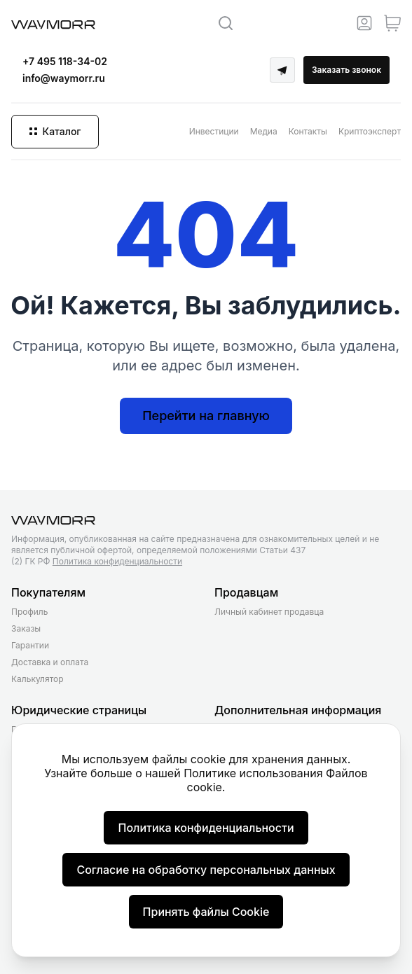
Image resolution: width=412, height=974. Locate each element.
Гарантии (30, 645)
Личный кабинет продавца (269, 611)
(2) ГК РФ (96, 561)
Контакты (308, 131)
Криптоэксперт (369, 131)
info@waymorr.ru (63, 78)
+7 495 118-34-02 (64, 61)
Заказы (26, 628)
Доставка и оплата (49, 662)
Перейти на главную (206, 415)
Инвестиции (214, 131)
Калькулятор (37, 679)
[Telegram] (282, 70)
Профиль (29, 611)
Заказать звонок (346, 69)
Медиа (263, 131)
